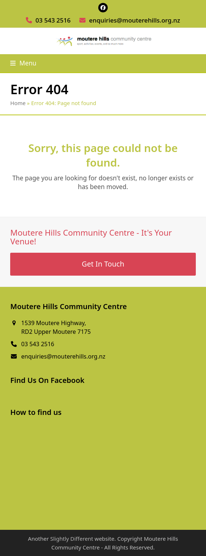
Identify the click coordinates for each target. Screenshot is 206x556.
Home (17, 103)
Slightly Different (71, 538)
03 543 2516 (53, 20)
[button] (23, 63)
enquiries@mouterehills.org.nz (134, 20)
